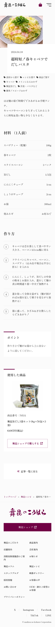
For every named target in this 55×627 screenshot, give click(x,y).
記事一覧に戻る (29, 471)
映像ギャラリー (36, 573)
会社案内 (33, 549)
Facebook (46, 609)
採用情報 (8, 579)
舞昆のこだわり (11, 542)
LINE (48, 615)
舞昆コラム (9, 566)
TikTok (34, 615)
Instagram (28, 609)
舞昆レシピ (34, 566)
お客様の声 (34, 579)
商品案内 (33, 542)
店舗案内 (8, 549)
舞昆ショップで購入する (25, 443)
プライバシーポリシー (14, 596)
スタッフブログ (11, 573)
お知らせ (33, 556)
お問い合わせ (10, 586)
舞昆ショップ (27, 527)
